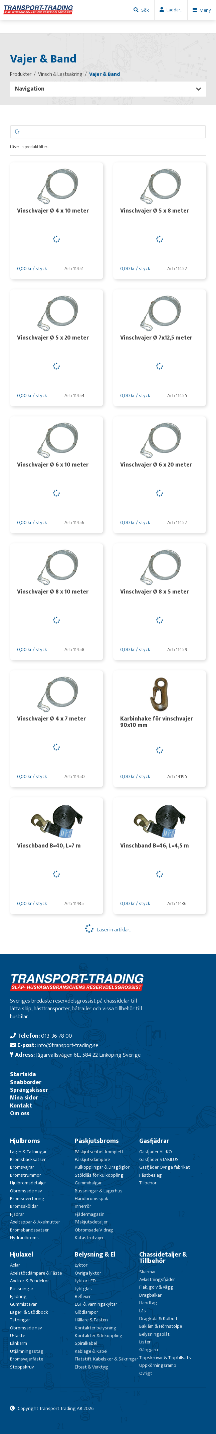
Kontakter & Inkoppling (99, 1335)
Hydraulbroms (24, 1237)
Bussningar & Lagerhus (99, 1191)
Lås (142, 1311)
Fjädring (18, 1296)
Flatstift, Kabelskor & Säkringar (106, 1359)
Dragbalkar (150, 1295)
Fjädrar (17, 1214)
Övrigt (145, 1373)
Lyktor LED (85, 1281)
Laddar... (174, 10)
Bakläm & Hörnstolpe (160, 1326)
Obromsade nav (26, 1191)
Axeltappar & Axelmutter (35, 1222)
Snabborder (25, 1082)
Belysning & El (95, 1254)
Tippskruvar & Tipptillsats (165, 1357)
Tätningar (20, 1320)
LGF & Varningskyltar (96, 1304)
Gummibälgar (88, 1183)
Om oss (19, 1113)
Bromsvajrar (22, 1167)
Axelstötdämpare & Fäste (36, 1273)
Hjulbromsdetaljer (28, 1183)
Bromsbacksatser (28, 1159)
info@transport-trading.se (67, 1045)
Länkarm (18, 1343)
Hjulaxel (21, 1254)
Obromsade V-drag (94, 1230)
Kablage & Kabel (91, 1351)
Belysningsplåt (154, 1334)
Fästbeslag (150, 1175)
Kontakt (21, 1106)
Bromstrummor (25, 1175)
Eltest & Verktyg (91, 1367)
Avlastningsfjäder (157, 1279)
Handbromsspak (91, 1198)
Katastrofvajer (89, 1237)
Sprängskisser (29, 1090)
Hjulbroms (25, 1141)
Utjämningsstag (26, 1351)
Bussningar (21, 1289)
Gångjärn (148, 1349)
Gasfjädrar (154, 1141)
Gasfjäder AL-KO (155, 1152)
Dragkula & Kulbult (158, 1318)
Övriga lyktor (88, 1273)
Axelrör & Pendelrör (29, 1281)
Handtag (148, 1303)
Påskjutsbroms (97, 1141)
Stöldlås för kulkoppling (99, 1175)
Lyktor (81, 1265)
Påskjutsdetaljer (91, 1222)
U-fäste (17, 1335)
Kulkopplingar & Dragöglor (102, 1167)
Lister (145, 1342)
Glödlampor (86, 1312)
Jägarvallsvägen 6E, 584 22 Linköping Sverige (88, 1055)
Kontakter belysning (96, 1328)
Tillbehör (148, 1183)
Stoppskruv (22, 1367)
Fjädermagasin (89, 1214)
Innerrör (83, 1206)
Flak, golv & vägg (156, 1287)
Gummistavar (23, 1304)
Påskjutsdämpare (92, 1159)
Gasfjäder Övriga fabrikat (164, 1167)
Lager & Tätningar (28, 1152)
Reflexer (83, 1296)
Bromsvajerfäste (26, 1359)
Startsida (23, 1074)
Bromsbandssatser (29, 1230)
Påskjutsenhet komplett (99, 1152)
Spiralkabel (86, 1343)
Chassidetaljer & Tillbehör (163, 1257)
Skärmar (147, 1272)
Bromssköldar (24, 1206)
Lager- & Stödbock (29, 1312)
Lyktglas (83, 1289)
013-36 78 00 (56, 1036)
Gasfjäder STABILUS (159, 1159)
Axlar (15, 1265)
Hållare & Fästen (91, 1320)
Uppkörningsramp (157, 1365)
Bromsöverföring (27, 1198)
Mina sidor (24, 1097)
